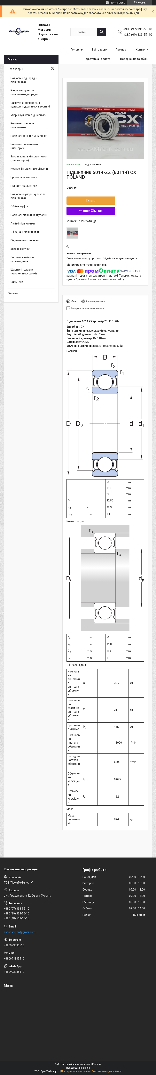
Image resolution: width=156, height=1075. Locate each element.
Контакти (142, 49)
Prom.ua (96, 1064)
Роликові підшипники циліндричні (24, 146)
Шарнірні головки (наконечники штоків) (24, 271)
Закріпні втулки (20, 248)
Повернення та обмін (134, 58)
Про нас (120, 49)
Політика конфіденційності (106, 1071)
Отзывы (13, 293)
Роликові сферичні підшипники (23, 125)
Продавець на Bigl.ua (78, 1067)
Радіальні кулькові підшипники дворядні (24, 92)
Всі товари (99, 49)
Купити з (91, 210)
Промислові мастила (24, 177)
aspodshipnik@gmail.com (19, 932)
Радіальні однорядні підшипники (24, 80)
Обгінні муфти (19, 206)
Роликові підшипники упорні (29, 215)
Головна (76, 49)
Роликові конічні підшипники (29, 135)
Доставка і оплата (98, 58)
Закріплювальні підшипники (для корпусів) (29, 158)
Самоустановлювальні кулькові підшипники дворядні (30, 104)
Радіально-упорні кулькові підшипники (28, 196)
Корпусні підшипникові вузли (29, 168)
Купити (91, 200)
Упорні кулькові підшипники (28, 115)
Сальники (17, 281)
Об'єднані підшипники (25, 231)
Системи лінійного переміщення (22, 259)
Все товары (15, 69)
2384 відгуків (118, 2)
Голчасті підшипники (24, 185)
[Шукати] (101, 32)
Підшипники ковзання (25, 240)
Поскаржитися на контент (75, 1071)
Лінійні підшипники (23, 223)
